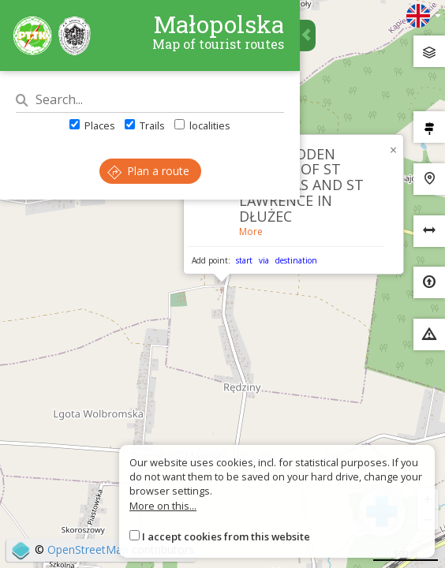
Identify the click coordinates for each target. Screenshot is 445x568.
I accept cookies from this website (226, 536)
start (244, 260)
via (264, 260)
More (251, 231)
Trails (145, 125)
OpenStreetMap (88, 549)
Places (92, 125)
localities (202, 125)
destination (296, 260)
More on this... (162, 506)
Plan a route (148, 170)
